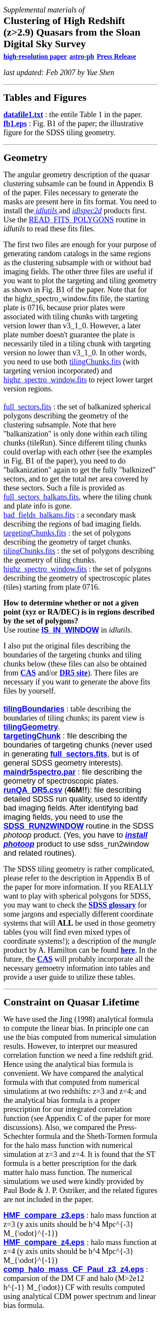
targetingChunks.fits (34, 533)
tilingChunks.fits (95, 361)
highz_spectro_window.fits (45, 379)
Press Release (116, 56)
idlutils (46, 210)
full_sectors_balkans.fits (41, 497)
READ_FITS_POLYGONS (71, 219)
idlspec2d (87, 210)
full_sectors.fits (27, 407)
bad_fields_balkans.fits (39, 515)
